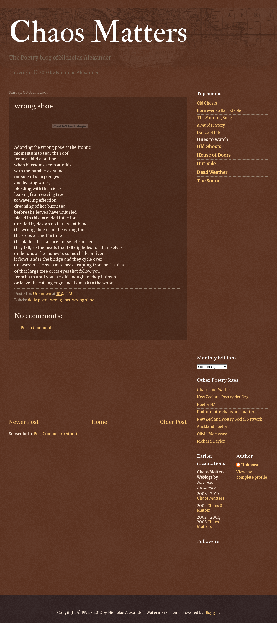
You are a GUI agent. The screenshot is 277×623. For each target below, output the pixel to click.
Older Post (173, 422)
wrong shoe (83, 300)
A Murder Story (211, 125)
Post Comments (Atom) (55, 434)
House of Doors (214, 155)
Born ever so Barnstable (219, 110)
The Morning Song (214, 118)
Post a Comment (36, 327)
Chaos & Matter (210, 508)
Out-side (206, 164)
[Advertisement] (98, 379)
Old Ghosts (207, 103)
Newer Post (24, 422)
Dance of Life (209, 132)
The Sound (208, 181)
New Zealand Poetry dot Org (223, 397)
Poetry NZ (206, 404)
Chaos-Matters (209, 524)
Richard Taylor (211, 441)
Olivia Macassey (212, 434)
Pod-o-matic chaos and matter (225, 412)
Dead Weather (212, 172)
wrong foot (60, 300)
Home (99, 422)
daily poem (38, 300)
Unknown (250, 465)
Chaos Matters (98, 32)
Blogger (211, 612)
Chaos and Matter (213, 390)
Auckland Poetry (212, 426)
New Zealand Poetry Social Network (229, 419)
